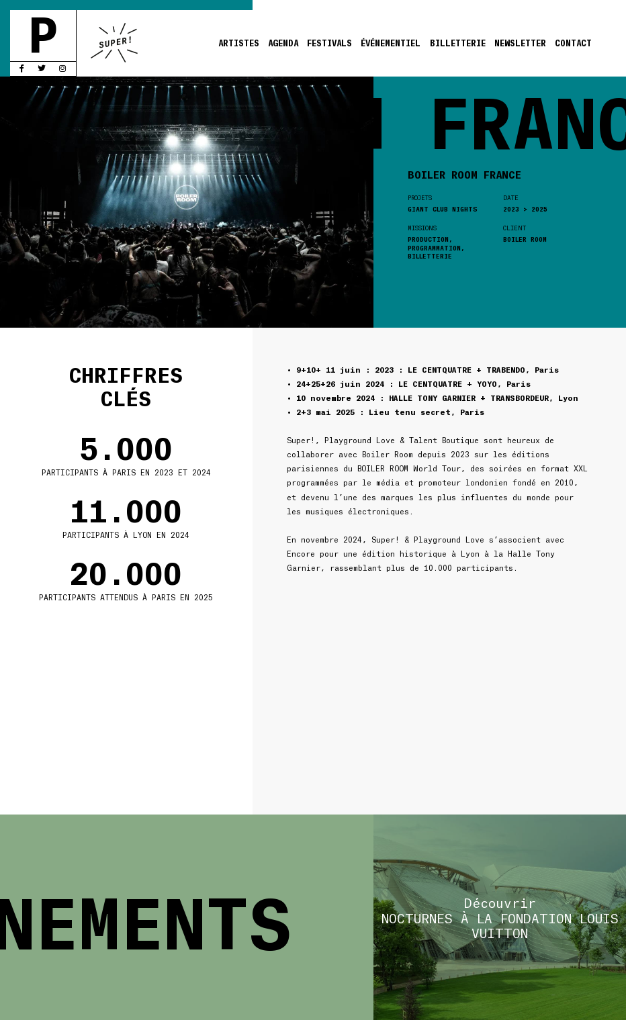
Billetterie (458, 42)
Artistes (238, 42)
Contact (573, 42)
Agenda (283, 42)
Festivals (329, 42)
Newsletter (520, 42)
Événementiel (390, 42)
